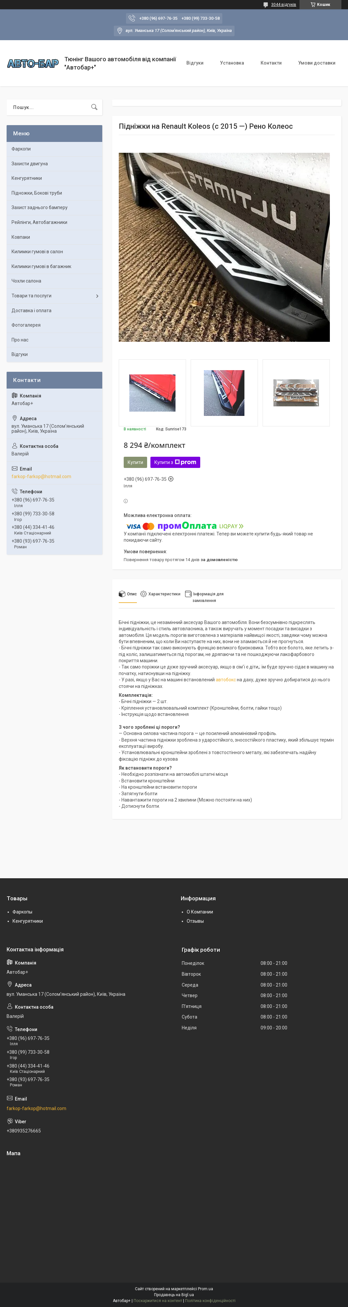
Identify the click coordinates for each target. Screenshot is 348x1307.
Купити (135, 462)
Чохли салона (26, 281)
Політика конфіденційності (210, 1300)
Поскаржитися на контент (158, 1300)
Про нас (20, 339)
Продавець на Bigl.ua (174, 1295)
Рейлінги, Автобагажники (39, 222)
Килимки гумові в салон (37, 251)
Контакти (271, 63)
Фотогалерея (26, 325)
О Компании (200, 911)
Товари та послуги (31, 295)
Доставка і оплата (31, 310)
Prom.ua (205, 1289)
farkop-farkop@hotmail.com (41, 476)
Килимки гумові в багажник (41, 266)
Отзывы (195, 921)
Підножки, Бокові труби (37, 193)
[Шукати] (94, 107)
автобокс (226, 679)
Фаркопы (22, 911)
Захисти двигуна (30, 163)
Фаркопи (21, 148)
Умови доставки (316, 63)
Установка (232, 63)
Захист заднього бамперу (40, 207)
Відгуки (195, 63)
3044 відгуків (283, 4)
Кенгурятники (27, 178)
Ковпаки (21, 237)
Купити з (175, 462)
